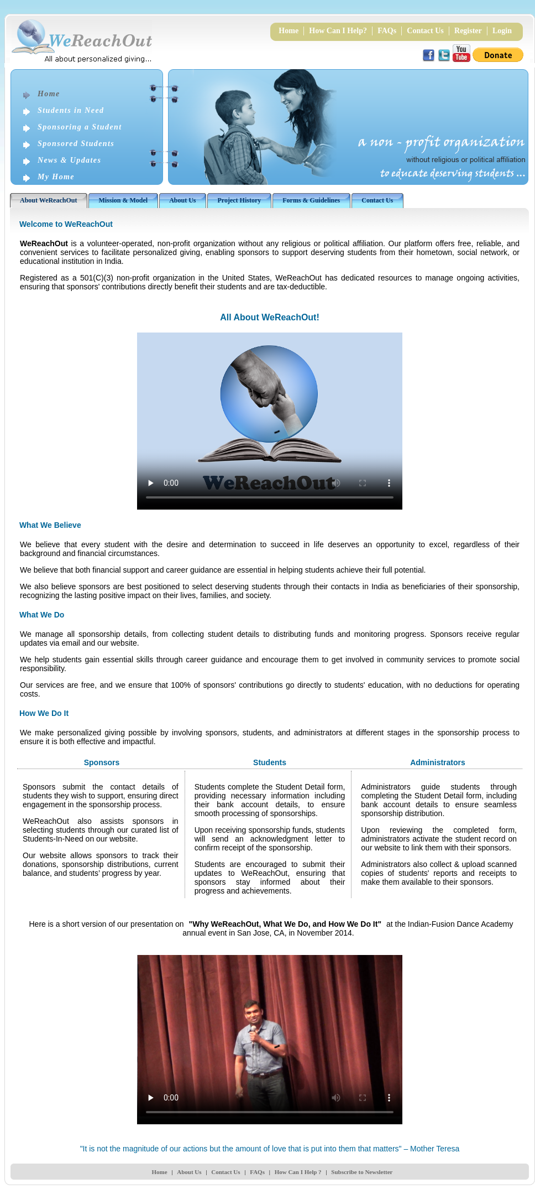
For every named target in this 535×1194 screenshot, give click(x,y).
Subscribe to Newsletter (361, 1172)
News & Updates (69, 160)
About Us (189, 1172)
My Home (56, 177)
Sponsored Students (76, 143)
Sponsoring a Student (80, 127)
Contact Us (425, 31)
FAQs (386, 31)
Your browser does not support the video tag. (269, 421)
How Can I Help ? (298, 1172)
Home (288, 31)
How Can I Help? (338, 31)
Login (502, 31)
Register (468, 31)
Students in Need (71, 110)
